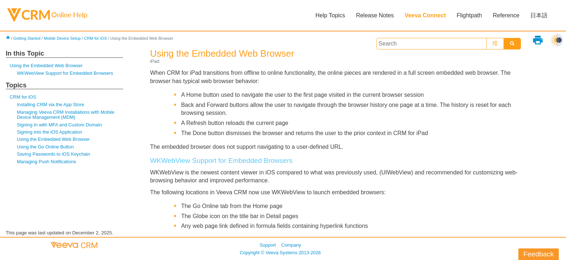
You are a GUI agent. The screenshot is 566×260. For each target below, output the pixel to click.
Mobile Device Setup (62, 38)
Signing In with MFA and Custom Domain (59, 124)
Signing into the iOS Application (49, 132)
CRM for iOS (95, 38)
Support (268, 245)
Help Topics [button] (330, 15)
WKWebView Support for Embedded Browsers (65, 73)
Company (291, 245)
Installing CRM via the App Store (50, 104)
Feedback (538, 254)
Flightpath (469, 15)
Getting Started (26, 38)
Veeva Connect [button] (425, 15)
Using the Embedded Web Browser (46, 65)
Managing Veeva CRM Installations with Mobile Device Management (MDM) (65, 114)
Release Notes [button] (375, 15)
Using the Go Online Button (45, 147)
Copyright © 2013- (280, 252)
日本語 (539, 15)
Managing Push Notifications (46, 161)
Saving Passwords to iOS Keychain (53, 154)
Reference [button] (506, 15)
